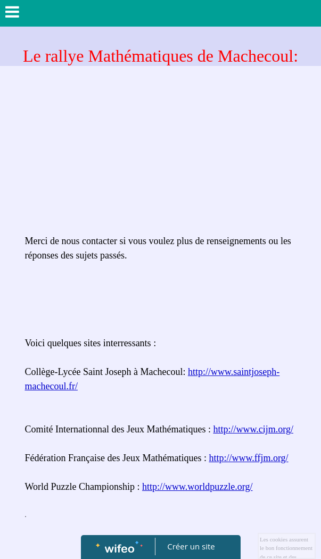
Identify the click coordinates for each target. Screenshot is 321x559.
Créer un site (191, 546)
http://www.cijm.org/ (253, 429)
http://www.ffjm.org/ (248, 458)
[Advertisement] (161, 154)
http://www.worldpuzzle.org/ (197, 486)
